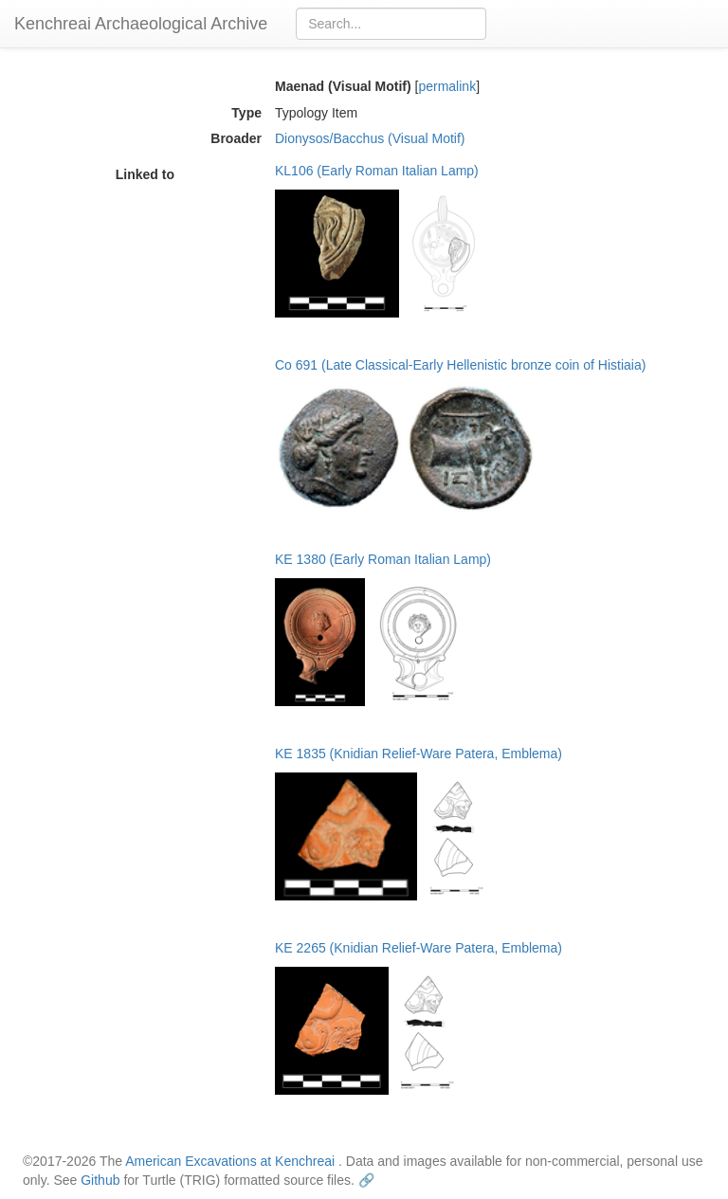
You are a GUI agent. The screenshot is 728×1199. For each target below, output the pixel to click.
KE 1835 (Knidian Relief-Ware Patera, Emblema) (418, 753)
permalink (447, 86)
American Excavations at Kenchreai (230, 1161)
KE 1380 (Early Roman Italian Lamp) (383, 559)
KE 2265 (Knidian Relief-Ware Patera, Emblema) (418, 947)
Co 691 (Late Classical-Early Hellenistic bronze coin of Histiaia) (460, 364)
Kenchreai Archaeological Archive (140, 23)
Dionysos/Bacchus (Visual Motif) (369, 138)
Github (100, 1180)
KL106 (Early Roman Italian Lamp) (377, 170)
